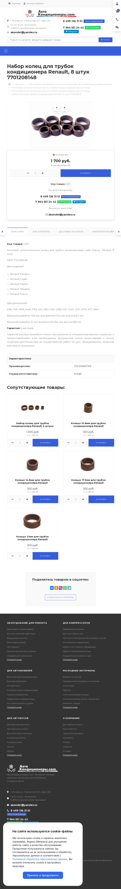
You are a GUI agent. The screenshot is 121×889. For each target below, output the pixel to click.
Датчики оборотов (73, 634)
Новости (67, 747)
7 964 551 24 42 (73, 27)
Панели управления (17, 694)
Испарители (13, 686)
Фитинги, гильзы (71, 703)
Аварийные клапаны (73, 629)
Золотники (68, 686)
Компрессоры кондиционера (22, 690)
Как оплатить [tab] (41, 231)
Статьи (66, 742)
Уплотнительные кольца (76, 694)
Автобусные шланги (17, 729)
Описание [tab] (17, 231)
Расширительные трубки (20, 703)
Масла (10, 747)
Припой (67, 690)
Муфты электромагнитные (77, 651)
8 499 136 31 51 (72, 21)
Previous (57, 107)
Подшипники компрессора (77, 656)
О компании (71, 718)
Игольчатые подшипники (76, 642)
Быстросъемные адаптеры (21, 634)
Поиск (105, 40)
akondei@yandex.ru (24, 32)
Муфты (10, 751)
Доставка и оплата (73, 724)
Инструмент (13, 647)
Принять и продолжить (43, 875)
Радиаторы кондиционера (21, 699)
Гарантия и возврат (73, 733)
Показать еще (14, 659)
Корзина (14, 3)
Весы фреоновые (16, 642)
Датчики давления (16, 681)
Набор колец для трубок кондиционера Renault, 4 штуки (32, 425)
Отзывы (67, 751)
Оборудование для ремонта (27, 623)
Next (64, 107)
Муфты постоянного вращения (79, 647)
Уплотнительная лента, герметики (81, 699)
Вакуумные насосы (17, 638)
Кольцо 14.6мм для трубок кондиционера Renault (32, 481)
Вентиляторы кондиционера (22, 677)
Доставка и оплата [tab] (71, 231)
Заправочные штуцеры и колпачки (81, 681)
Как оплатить (70, 729)
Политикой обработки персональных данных (39, 859)
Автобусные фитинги (18, 724)
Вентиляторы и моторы (19, 733)
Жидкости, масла (72, 677)
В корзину (85, 173)
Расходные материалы (79, 670)
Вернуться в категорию (60, 597)
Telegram (71, 31)
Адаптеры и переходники (20, 629)
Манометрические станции (21, 651)
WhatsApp (92, 27)
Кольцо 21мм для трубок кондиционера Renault (32, 538)
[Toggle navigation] (6, 51)
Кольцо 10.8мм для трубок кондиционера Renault (88, 425)
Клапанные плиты (16, 738)
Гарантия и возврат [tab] (104, 231)
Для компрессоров (76, 623)
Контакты (68, 738)
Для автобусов (18, 718)
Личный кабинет (34, 3)
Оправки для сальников (19, 656)
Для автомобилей (19, 670)
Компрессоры (14, 742)
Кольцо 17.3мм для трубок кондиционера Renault (88, 481)
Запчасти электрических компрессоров (84, 638)
